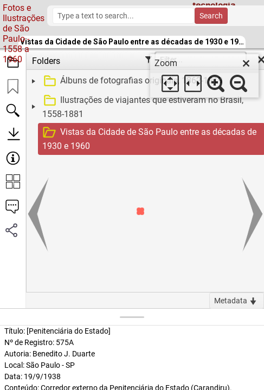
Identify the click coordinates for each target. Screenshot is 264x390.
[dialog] (204, 76)
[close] (246, 63)
